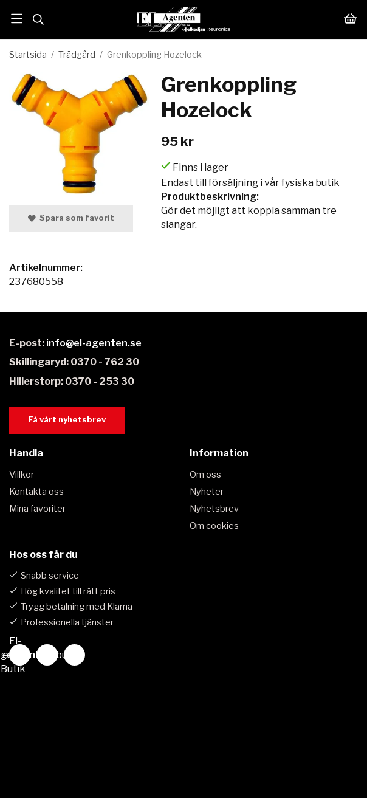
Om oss (205, 474)
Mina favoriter (37, 508)
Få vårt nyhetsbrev (67, 419)
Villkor (21, 474)
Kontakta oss (36, 491)
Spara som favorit (71, 217)
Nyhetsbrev (214, 508)
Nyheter (207, 491)
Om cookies (214, 525)
